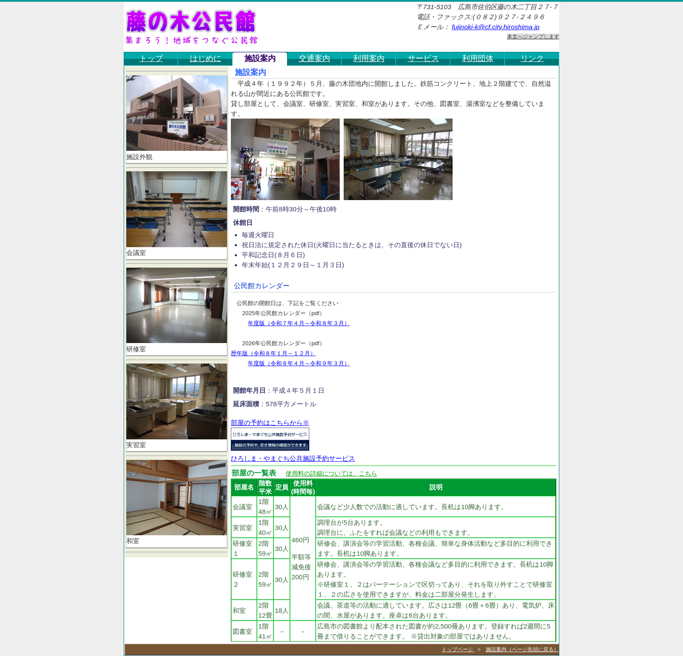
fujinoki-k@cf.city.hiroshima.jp (495, 27)
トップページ (458, 649)
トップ (151, 58)
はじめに (205, 58)
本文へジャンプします (533, 37)
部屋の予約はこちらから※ (270, 422)
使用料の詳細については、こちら (331, 473)
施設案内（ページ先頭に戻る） (522, 649)
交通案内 (314, 58)
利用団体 (478, 58)
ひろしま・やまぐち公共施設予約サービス (293, 458)
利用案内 (369, 58)
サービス (423, 58)
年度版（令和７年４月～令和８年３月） (299, 323)
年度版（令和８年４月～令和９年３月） (299, 363)
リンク (532, 58)
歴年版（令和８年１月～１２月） (273, 353)
